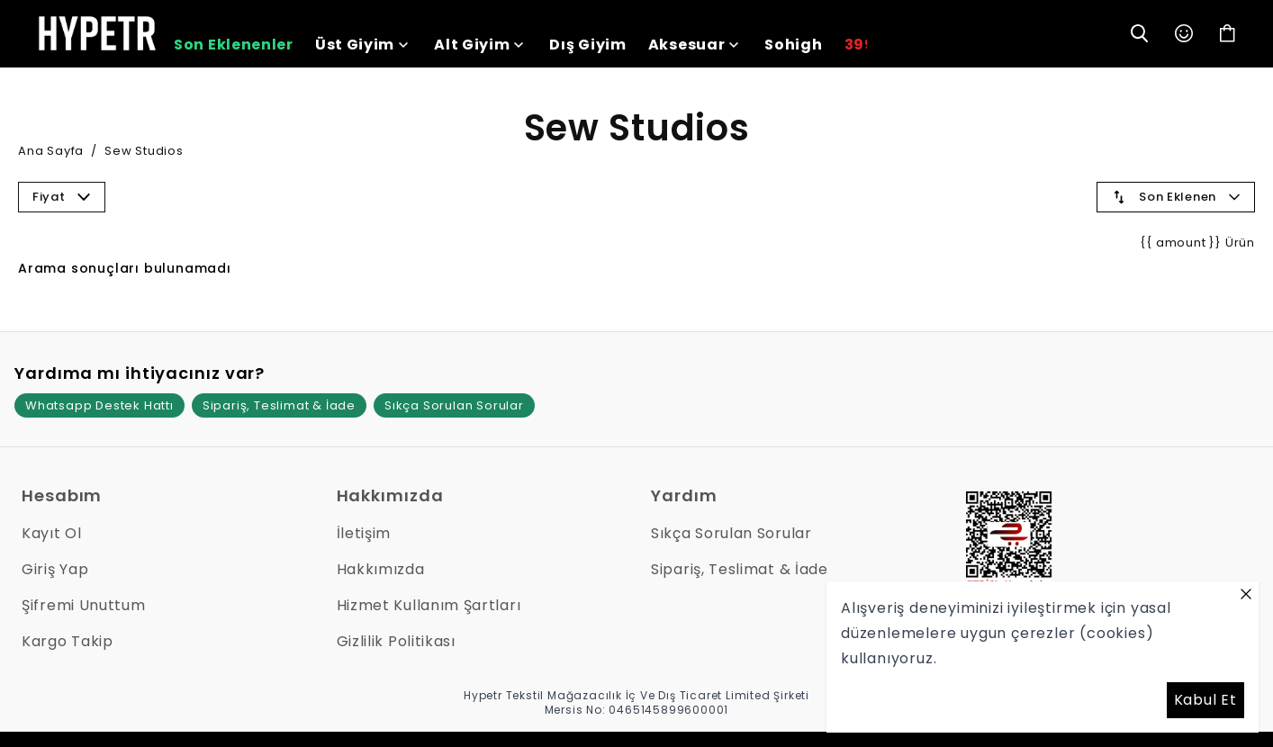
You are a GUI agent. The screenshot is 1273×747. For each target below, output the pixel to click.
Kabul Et (1205, 699)
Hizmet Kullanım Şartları (429, 605)
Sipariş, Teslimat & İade (279, 405)
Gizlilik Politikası (396, 641)
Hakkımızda (390, 495)
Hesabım (62, 495)
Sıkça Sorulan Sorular (454, 405)
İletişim (364, 533)
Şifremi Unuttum (84, 605)
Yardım (684, 495)
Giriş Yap (55, 569)
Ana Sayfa (51, 150)
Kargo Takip (67, 641)
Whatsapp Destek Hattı (99, 405)
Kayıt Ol (52, 533)
